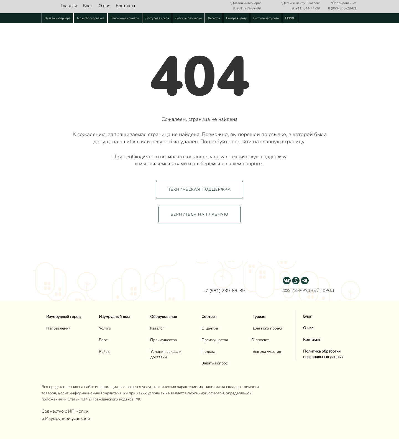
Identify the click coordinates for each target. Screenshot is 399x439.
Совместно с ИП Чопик (65, 411)
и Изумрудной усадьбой (66, 418)
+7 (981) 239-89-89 (224, 291)
